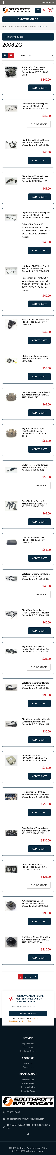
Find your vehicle (28, 19)
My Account (28, 1043)
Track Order (28, 1047)
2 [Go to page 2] (25, 976)
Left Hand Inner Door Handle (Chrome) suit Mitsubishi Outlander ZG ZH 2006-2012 (35, 685)
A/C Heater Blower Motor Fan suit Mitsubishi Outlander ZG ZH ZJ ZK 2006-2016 (36, 939)
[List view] (11, 55)
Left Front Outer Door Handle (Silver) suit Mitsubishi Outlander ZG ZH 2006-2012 (36, 576)
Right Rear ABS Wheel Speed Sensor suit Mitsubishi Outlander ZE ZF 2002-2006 (35, 179)
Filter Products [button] (14, 36)
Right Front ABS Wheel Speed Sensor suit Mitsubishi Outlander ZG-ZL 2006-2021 (36, 215)
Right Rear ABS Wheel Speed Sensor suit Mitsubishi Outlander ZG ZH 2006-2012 (35, 142)
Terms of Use (28, 1079)
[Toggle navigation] (38, 10)
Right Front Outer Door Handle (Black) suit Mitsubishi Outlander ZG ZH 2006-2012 (35, 649)
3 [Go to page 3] (30, 976)
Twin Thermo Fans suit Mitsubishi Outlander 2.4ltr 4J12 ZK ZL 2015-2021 (34, 867)
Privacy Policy (26, 1021)
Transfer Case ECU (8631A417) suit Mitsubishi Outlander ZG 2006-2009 (34, 758)
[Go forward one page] (35, 976)
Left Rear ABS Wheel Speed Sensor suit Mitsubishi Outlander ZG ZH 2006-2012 (35, 106)
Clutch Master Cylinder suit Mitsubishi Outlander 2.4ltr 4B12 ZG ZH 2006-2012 (35, 467)
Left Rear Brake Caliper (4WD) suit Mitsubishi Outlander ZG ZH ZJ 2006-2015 (36, 395)
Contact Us (28, 1067)
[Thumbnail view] (5, 55)
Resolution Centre (28, 1051)
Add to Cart (39, 88)
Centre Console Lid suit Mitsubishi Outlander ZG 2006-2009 (33, 540)
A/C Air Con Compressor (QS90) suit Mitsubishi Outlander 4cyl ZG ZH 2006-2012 (35, 71)
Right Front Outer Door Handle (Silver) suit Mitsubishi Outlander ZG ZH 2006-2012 (35, 612)
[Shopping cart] (50, 10)
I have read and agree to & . (23, 1019)
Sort (23, 55)
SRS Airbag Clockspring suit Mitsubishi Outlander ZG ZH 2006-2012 (35, 358)
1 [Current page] (20, 976)
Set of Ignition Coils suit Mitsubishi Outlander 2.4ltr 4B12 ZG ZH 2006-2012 (34, 503)
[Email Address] (28, 1006)
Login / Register (46, 2)
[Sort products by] (40, 55)
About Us (28, 1063)
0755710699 (13, 1112)
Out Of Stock (39, 124)
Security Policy (28, 1091)
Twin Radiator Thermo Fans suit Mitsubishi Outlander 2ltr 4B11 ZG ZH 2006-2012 (36, 830)
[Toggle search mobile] (43, 10)
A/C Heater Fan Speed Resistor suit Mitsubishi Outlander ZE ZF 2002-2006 (35, 903)
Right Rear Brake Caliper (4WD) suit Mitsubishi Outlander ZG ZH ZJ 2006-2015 (34, 432)
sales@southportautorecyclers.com (25, 1118)
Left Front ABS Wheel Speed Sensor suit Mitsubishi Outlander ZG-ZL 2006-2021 (35, 268)
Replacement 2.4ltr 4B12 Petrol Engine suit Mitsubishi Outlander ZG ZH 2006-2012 (35, 794)
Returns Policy (28, 1087)
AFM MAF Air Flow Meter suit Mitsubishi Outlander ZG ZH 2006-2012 (35, 322)
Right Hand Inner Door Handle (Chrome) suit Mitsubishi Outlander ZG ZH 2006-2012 (36, 721)
